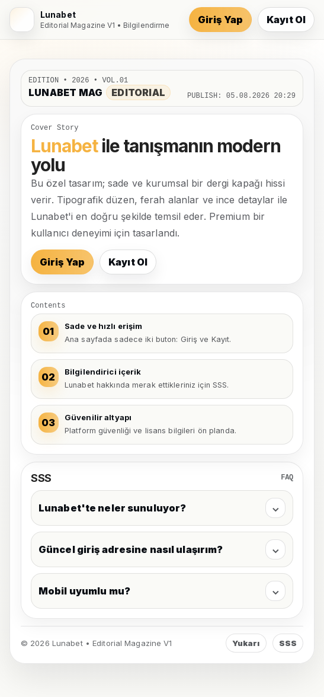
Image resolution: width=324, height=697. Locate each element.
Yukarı (246, 643)
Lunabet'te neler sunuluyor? (162, 508)
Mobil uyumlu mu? (162, 591)
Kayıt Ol (286, 19)
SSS (288, 643)
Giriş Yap (220, 19)
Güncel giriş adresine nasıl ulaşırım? (162, 549)
